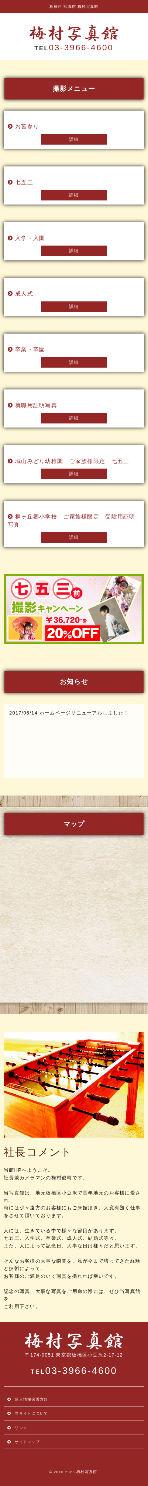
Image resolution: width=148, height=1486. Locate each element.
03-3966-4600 (81, 47)
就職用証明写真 (36, 405)
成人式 (24, 293)
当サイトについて (31, 1413)
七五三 (24, 182)
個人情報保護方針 (31, 1399)
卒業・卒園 (30, 349)
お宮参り (27, 126)
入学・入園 (30, 238)
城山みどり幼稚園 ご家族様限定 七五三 (72, 461)
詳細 (74, 139)
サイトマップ (27, 1442)
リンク (21, 1428)
